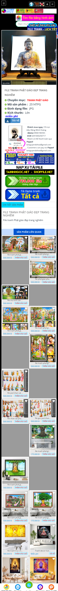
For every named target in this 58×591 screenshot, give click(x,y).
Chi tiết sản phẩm (13, 204)
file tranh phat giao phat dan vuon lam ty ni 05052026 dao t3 (15, 331)
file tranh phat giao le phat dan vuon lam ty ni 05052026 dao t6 (43, 254)
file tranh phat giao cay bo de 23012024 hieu (43, 451)
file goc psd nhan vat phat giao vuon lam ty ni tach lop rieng (43, 418)
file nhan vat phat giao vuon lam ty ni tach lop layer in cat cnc (15, 418)
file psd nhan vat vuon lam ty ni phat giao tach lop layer (15, 393)
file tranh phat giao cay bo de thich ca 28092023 (43, 518)
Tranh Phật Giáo (37, 100)
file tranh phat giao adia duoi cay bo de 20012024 (15, 485)
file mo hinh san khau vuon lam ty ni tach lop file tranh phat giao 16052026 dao (15, 300)
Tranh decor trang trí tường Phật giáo (43, 551)
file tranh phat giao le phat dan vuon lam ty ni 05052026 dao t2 (43, 363)
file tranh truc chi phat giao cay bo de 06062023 (15, 551)
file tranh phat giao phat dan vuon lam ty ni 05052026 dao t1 (43, 328)
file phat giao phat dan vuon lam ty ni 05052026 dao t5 (43, 279)
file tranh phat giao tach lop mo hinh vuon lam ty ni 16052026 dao (15, 255)
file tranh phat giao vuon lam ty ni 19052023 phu (15, 518)
